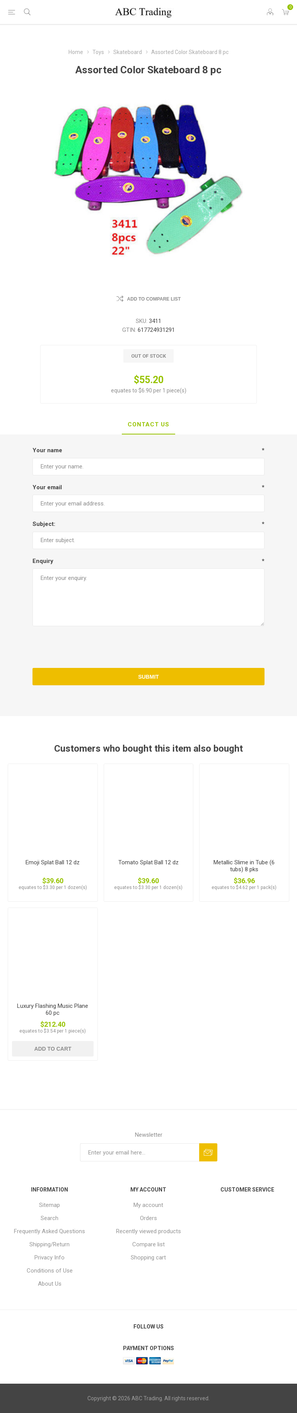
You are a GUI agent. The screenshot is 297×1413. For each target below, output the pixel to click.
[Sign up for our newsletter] (139, 1152)
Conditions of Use (50, 1270)
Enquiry (42, 561)
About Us (49, 1283)
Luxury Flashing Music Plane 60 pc (52, 1009)
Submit (148, 677)
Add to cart (52, 1049)
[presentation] (148, 647)
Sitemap (49, 1205)
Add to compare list (154, 299)
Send (208, 1152)
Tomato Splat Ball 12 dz (148, 862)
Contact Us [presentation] (148, 424)
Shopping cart (148, 1257)
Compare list (148, 1244)
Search (49, 1218)
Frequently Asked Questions (49, 1231)
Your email (47, 487)
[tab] (148, 424)
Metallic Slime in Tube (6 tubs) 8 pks (244, 866)
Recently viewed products (148, 1231)
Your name (47, 450)
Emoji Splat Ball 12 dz (53, 862)
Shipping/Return (49, 1244)
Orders (148, 1218)
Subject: (43, 524)
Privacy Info (49, 1257)
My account (148, 1205)
